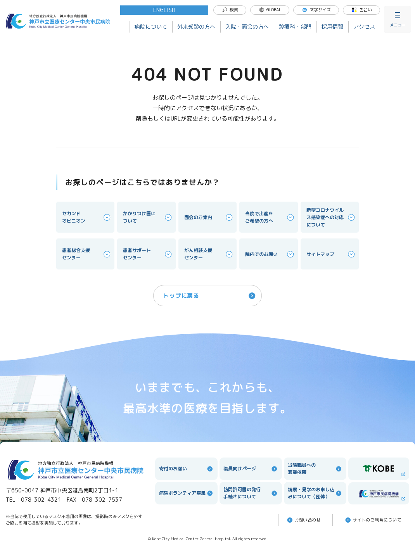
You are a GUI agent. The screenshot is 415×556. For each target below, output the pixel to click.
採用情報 (332, 26)
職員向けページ (250, 469)
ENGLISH (164, 10)
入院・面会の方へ (247, 26)
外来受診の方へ (196, 26)
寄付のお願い (186, 469)
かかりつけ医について (148, 217)
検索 (230, 10)
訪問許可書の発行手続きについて (250, 493)
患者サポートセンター (148, 254)
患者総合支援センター (87, 254)
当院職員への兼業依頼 (315, 468)
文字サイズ (316, 10)
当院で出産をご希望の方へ (270, 217)
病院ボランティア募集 (186, 493)
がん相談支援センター (209, 254)
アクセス (364, 26)
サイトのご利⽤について (372, 520)
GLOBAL (270, 10)
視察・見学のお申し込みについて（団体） (315, 493)
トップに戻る (210, 295)
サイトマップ (331, 254)
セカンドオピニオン (87, 217)
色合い (361, 10)
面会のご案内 (209, 217)
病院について (151, 26)
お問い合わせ (303, 520)
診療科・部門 (295, 26)
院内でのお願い (270, 254)
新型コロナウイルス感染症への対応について (331, 217)
